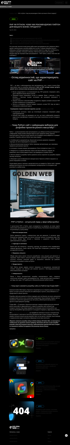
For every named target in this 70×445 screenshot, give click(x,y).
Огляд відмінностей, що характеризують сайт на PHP (27, 38)
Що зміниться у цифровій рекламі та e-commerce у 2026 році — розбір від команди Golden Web (47, 366)
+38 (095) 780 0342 (13, 441)
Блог (16, 13)
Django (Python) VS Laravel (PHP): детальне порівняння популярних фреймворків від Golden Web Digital (48, 343)
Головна (12, 13)
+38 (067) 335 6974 (13, 438)
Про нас (49, 435)
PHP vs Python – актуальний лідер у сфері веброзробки (27, 42)
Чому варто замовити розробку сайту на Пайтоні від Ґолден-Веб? (30, 43)
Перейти (38, 348)
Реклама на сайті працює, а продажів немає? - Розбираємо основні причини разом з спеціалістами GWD (47, 411)
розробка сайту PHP (47, 109)
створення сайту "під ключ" (21, 312)
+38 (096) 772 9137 (13, 435)
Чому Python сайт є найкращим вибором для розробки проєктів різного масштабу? (35, 40)
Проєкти (49, 441)
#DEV (14, 19)
